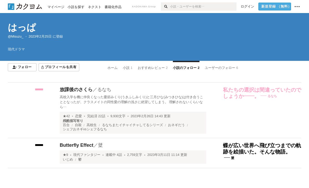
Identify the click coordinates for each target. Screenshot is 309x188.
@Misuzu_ (15, 36)
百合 (66, 125)
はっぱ (22, 27)
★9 (65, 155)
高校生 (92, 125)
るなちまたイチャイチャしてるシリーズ (132, 125)
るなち (104, 89)
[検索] (165, 6)
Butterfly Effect (76, 145)
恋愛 (78, 116)
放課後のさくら (76, 89)
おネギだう (176, 125)
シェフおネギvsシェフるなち (85, 129)
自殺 (78, 125)
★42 (66, 116)
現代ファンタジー (86, 155)
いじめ (68, 159)
